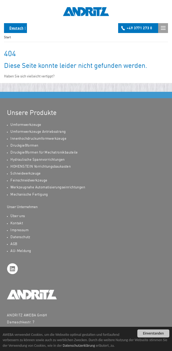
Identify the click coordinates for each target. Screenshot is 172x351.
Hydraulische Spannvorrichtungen (37, 160)
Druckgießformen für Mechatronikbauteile (44, 152)
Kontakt (16, 223)
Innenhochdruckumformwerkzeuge (38, 139)
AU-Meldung (20, 251)
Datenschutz (20, 237)
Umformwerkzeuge (25, 125)
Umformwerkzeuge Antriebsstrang (38, 132)
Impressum (19, 230)
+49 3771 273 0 (139, 28)
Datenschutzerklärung (79, 348)
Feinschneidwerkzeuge (28, 180)
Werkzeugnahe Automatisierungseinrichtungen (47, 187)
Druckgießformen (24, 145)
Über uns (17, 216)
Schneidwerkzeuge (25, 173)
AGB (13, 244)
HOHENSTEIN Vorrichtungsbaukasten (40, 166)
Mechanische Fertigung (29, 194)
